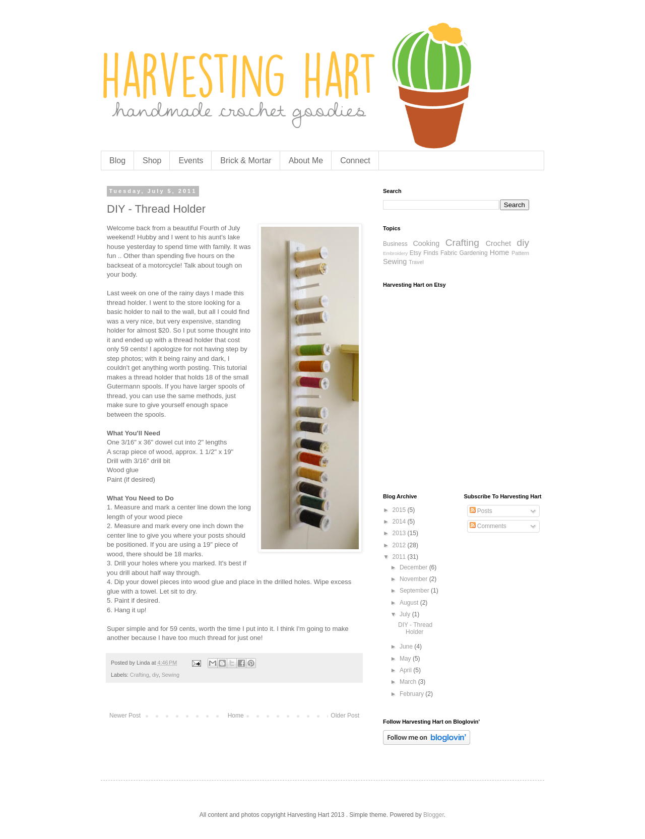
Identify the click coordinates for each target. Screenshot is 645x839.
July (406, 614)
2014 (400, 521)
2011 (400, 556)
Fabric (448, 252)
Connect (355, 160)
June (407, 646)
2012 (400, 545)
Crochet (498, 243)
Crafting (139, 675)
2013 (400, 533)
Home (236, 715)
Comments (488, 526)
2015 (400, 509)
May (406, 658)
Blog (117, 160)
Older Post (345, 715)
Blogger (433, 814)
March (409, 681)
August (410, 602)
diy (155, 675)
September (415, 590)
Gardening (474, 252)
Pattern (520, 253)
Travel (416, 262)
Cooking (426, 243)
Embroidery (395, 253)
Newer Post (125, 715)
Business (395, 243)
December (414, 567)
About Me (306, 160)
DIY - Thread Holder (415, 628)
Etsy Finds (424, 252)
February (412, 693)
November (414, 579)
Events (190, 160)
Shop (152, 160)
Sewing (170, 675)
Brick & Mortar (245, 160)
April (406, 670)
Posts (481, 510)
